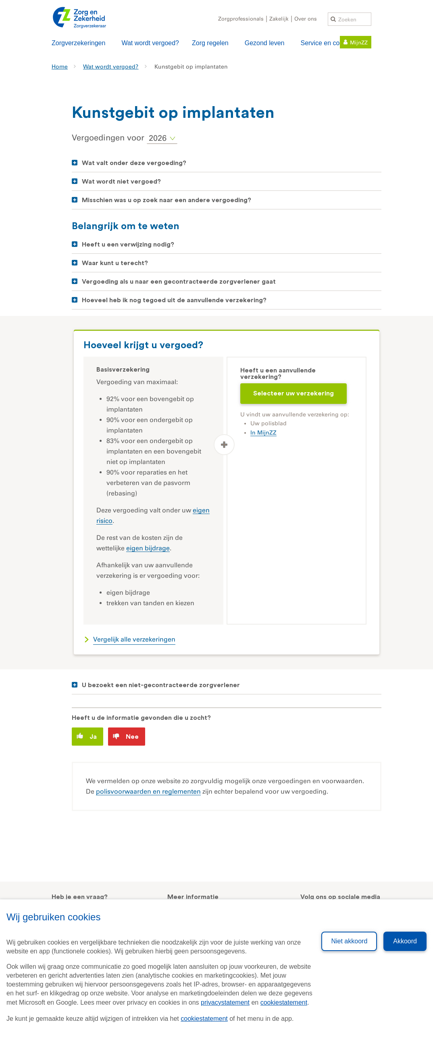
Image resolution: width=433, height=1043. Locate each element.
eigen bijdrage (148, 548)
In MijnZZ (263, 432)
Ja (87, 736)
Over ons (305, 19)
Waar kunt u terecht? (115, 263)
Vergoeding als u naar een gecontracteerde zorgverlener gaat (179, 281)
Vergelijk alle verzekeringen (134, 639)
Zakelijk (279, 19)
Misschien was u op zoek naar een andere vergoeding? (166, 200)
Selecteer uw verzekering (293, 393)
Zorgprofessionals (241, 19)
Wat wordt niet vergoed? (121, 181)
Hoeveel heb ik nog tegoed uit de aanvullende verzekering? (174, 300)
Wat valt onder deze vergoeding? (134, 163)
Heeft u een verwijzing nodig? (128, 244)
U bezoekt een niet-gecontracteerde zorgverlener (161, 685)
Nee (126, 736)
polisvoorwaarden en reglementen (148, 791)
